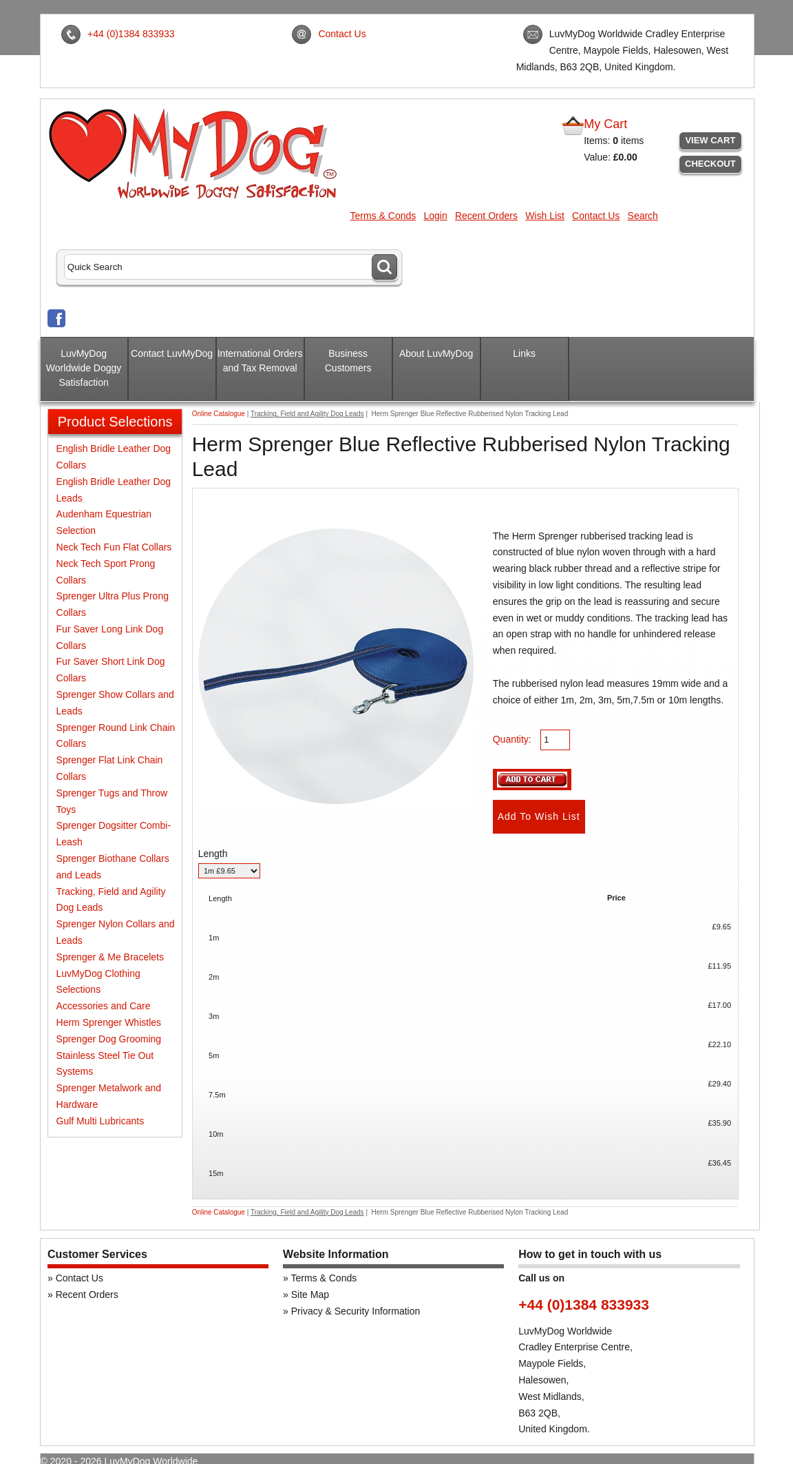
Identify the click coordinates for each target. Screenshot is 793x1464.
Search (643, 215)
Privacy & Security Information (356, 1311)
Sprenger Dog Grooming (109, 1038)
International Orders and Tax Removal (260, 360)
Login (435, 215)
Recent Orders (486, 215)
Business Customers (348, 360)
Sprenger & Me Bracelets (110, 956)
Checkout (710, 163)
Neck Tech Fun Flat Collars (114, 547)
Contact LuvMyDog (172, 353)
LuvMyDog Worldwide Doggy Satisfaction (83, 368)
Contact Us (342, 33)
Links (524, 353)
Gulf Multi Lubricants (100, 1120)
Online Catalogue (218, 413)
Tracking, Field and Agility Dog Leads (307, 413)
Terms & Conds (383, 215)
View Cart (710, 140)
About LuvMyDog (436, 353)
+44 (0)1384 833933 (131, 33)
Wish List (544, 215)
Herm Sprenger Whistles (109, 1022)
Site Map (310, 1294)
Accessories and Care (103, 1005)
